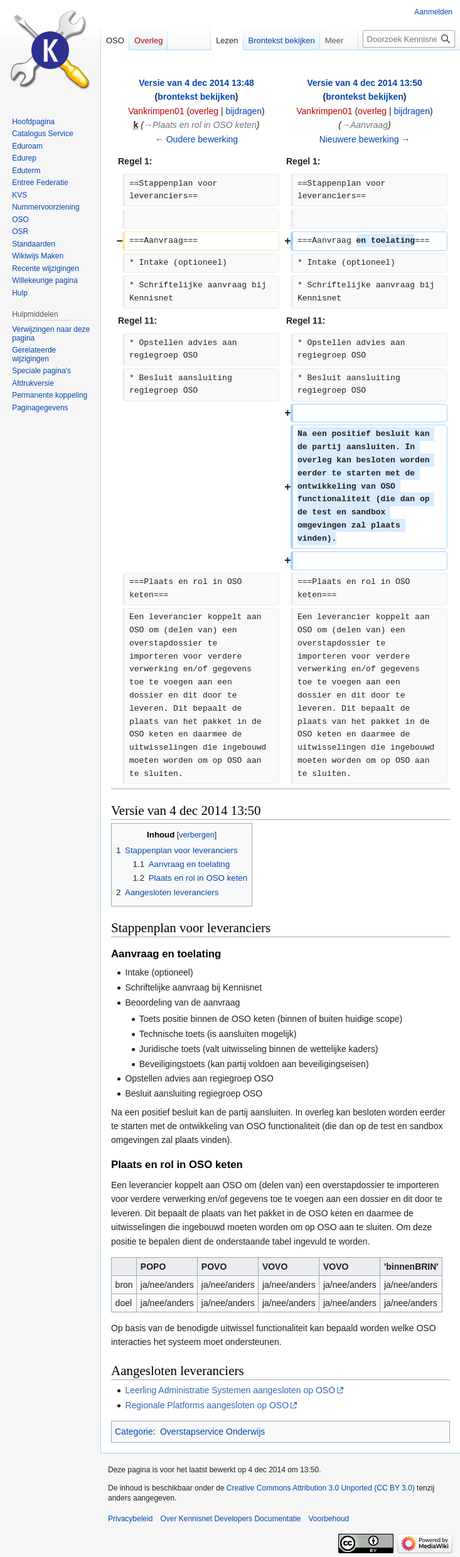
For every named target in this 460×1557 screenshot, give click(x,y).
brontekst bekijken (196, 97)
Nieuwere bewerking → (364, 139)
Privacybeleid (130, 1518)
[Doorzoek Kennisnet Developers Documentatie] (409, 39)
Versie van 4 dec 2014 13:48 (196, 83)
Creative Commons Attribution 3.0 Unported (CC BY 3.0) (321, 1488)
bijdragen (243, 111)
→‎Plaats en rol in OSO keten (200, 125)
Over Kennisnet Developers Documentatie (230, 1518)
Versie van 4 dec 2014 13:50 (364, 83)
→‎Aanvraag (364, 125)
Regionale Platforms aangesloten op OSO (207, 1405)
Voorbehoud (329, 1518)
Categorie (134, 1432)
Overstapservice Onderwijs (212, 1432)
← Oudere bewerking (196, 139)
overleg (204, 111)
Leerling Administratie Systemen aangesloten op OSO (230, 1390)
